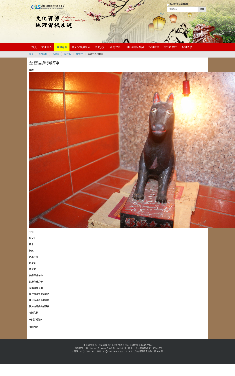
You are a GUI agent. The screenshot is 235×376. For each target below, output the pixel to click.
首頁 (34, 47)
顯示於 (32, 238)
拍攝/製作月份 (36, 281)
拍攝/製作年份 (36, 275)
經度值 (32, 263)
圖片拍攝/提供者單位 (39, 300)
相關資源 (153, 47)
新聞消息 (186, 47)
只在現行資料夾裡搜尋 (178, 4)
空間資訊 (100, 47)
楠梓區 (67, 54)
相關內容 (33, 326)
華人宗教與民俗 (81, 47)
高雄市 (56, 54)
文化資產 (46, 47)
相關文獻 (33, 312)
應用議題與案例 (134, 47)
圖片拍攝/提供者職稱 (39, 306)
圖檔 (31, 70)
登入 (162, 13)
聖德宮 (79, 54)
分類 (31, 232)
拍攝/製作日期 (36, 288)
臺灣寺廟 (62, 47)
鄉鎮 (31, 250)
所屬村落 (33, 257)
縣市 (31, 244)
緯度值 (32, 269)
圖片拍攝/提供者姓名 (39, 294)
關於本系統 (170, 47)
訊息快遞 (115, 47)
